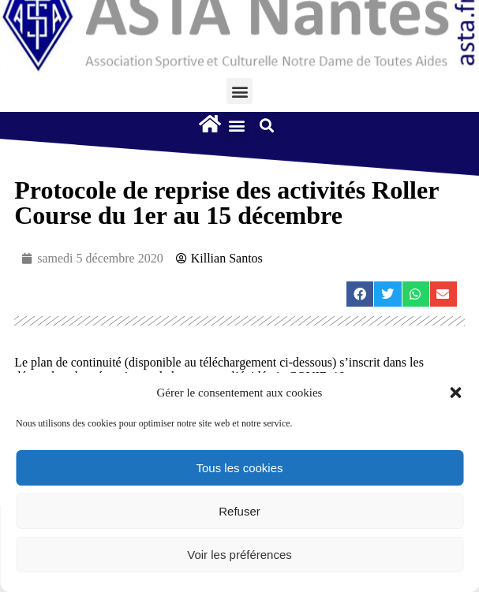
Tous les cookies (239, 468)
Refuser (239, 511)
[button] (455, 392)
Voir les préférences (239, 554)
